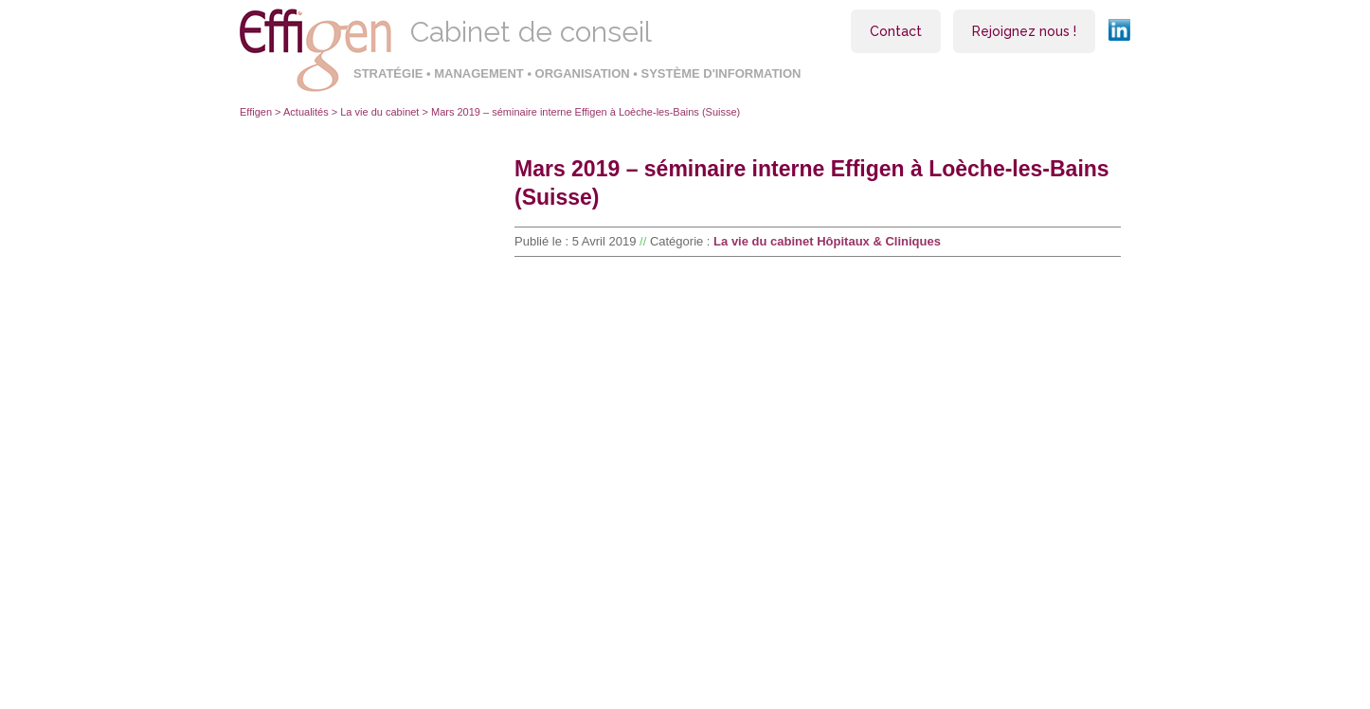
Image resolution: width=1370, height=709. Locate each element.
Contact (896, 31)
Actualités (306, 112)
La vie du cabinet (379, 112)
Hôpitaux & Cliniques (879, 241)
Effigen (256, 112)
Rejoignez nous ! (1024, 31)
